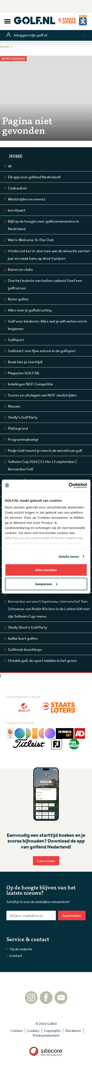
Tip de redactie (20, 949)
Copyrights (52, 1030)
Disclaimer (73, 1030)
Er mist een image (13, 58)
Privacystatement (46, 1035)
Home (15, 156)
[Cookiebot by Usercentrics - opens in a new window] (68, 485)
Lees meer (46, 860)
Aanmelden (71, 915)
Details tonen (69, 556)
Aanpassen (46, 584)
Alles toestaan (46, 570)
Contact (15, 955)
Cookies (33, 1030)
